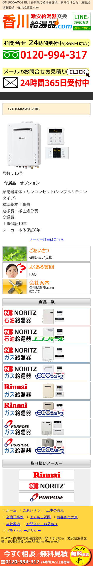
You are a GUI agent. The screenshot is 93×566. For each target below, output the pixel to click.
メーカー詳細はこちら (46, 239)
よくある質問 (40, 517)
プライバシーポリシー (23, 531)
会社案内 (13, 524)
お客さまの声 (67, 517)
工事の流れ (55, 510)
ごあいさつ (31, 510)
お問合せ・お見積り (42, 524)
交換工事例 (15, 517)
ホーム (11, 510)
